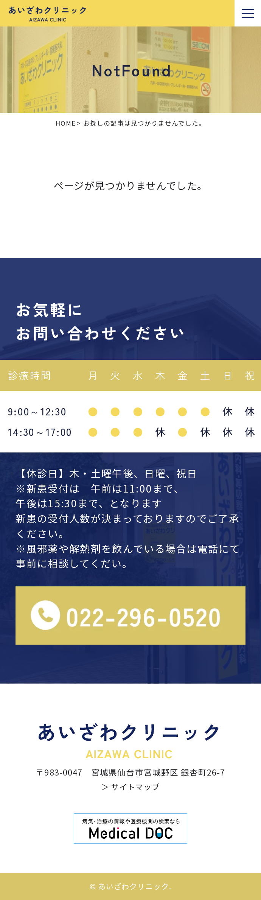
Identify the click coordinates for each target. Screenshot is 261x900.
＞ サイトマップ (130, 786)
